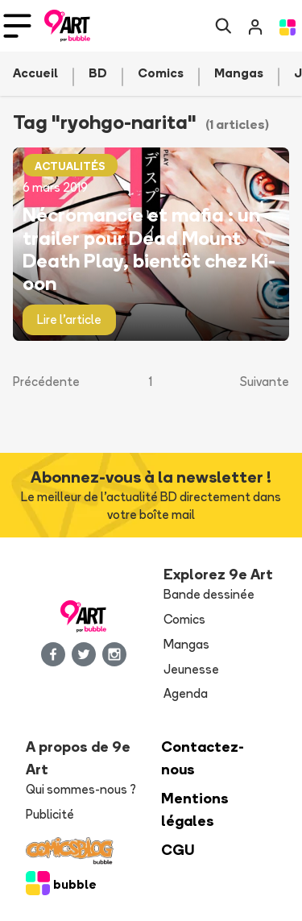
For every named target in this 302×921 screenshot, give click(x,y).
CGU (178, 849)
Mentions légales (195, 809)
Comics (184, 619)
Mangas (186, 644)
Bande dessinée (208, 594)
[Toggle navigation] (17, 26)
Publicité (50, 814)
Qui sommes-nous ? (81, 789)
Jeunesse (191, 669)
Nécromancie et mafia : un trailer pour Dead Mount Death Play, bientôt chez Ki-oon (149, 248)
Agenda (185, 693)
